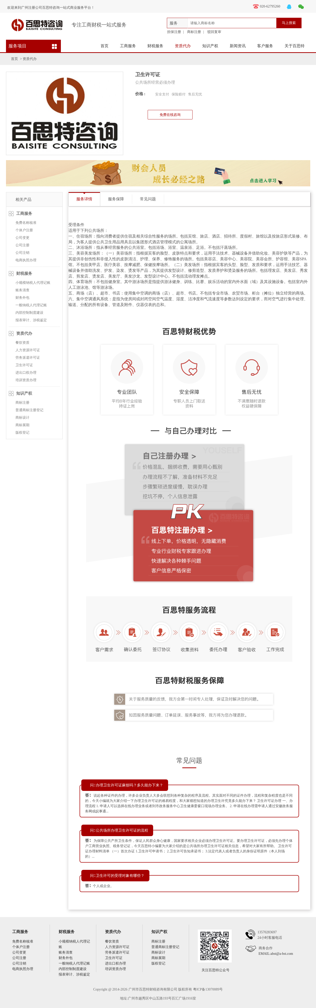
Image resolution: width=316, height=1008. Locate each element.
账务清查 (22, 290)
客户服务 (265, 46)
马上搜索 (289, 23)
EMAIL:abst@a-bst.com (276, 954)
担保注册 (174, 32)
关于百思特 (295, 46)
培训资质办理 (25, 380)
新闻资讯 (238, 46)
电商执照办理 (25, 260)
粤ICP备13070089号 (208, 989)
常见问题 (148, 199)
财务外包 (22, 298)
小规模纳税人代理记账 (32, 283)
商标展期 (22, 425)
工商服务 (128, 46)
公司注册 (22, 245)
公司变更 (22, 238)
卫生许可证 (24, 365)
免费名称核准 (25, 223)
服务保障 (116, 199)
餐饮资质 (22, 342)
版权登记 (22, 432)
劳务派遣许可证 (27, 357)
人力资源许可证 (27, 350)
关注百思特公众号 (215, 970)
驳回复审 (214, 32)
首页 (104, 46)
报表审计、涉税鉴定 (31, 320)
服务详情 (84, 199)
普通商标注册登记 (29, 410)
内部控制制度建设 (29, 313)
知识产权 (210, 46)
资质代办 (183, 46)
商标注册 (194, 32)
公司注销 (22, 253)
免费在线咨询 (170, 115)
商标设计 (22, 417)
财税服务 (155, 46)
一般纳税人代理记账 (31, 305)
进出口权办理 (25, 372)
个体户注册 (24, 230)
